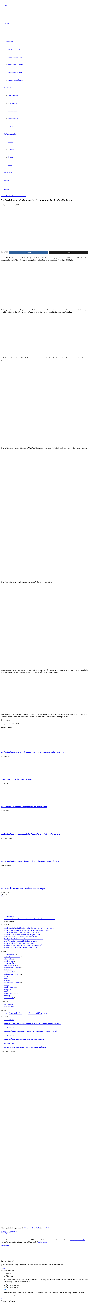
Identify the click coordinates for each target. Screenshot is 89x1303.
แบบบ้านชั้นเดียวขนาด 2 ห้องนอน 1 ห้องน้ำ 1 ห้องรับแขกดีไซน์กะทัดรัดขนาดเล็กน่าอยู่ (30, 919)
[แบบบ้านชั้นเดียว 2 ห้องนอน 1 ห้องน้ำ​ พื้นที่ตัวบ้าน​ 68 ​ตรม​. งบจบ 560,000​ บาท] (18, 1206)
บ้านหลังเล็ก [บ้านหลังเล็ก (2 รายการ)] (15, 1013)
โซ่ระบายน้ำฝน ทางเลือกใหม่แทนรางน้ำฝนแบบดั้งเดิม (20, 937)
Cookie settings (42, 1242)
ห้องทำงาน (7, 989)
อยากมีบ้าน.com (9, 1006)
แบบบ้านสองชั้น (12, 103)
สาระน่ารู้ (7, 995)
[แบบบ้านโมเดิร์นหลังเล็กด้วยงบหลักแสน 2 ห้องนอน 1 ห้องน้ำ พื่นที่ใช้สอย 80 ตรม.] (18, 1129)
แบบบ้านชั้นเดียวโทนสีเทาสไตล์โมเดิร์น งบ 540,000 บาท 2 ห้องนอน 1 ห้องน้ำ (27, 930)
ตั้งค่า (2, 1245)
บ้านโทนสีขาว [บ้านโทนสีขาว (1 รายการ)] (25, 1013)
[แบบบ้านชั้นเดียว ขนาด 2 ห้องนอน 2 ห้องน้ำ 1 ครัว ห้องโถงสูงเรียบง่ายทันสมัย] (18, 1071)
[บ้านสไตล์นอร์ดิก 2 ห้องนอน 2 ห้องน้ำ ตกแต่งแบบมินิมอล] (18, 1090)
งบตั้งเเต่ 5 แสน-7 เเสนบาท (15, 72)
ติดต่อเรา (6, 180)
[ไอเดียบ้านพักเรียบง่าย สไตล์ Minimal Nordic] (18, 776)
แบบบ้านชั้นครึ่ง (5, 196)
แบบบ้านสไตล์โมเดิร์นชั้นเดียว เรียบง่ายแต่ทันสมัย (19, 943)
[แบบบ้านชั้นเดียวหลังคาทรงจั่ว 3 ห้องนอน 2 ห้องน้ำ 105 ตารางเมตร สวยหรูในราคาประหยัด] (18, 748)
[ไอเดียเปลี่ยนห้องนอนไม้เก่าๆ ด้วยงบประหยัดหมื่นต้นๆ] (18, 1187)
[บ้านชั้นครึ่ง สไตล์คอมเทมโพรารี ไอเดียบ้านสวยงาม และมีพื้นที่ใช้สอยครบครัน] (18, 1226)
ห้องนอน (10, 142)
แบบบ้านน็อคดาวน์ (13, 118)
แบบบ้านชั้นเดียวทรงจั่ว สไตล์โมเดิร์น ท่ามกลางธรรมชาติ (21, 932)
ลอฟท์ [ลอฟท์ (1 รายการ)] (43, 1013)
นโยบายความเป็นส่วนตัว (77, 1240)
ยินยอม (6, 1245)
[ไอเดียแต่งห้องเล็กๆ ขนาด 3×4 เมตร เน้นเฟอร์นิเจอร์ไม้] (18, 1148)
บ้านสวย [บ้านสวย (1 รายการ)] (2, 1013)
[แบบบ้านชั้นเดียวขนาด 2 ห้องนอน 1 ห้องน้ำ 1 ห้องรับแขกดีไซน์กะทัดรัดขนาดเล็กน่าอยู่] (26, 916)
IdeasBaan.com (8, 1004)
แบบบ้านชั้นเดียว (13, 95)
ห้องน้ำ (10, 165)
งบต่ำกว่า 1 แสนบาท (14, 49)
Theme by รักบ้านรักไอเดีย (32, 1228)
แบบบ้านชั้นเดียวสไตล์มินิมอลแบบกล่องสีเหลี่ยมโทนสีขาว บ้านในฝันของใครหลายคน (30, 834)
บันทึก (2, 1298)
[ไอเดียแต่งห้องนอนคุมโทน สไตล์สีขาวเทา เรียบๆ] (18, 1168)
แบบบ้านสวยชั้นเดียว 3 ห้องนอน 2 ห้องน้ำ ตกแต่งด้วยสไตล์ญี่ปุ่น (23, 889)
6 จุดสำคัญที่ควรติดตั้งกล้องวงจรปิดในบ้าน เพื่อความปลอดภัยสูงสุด (24, 939)
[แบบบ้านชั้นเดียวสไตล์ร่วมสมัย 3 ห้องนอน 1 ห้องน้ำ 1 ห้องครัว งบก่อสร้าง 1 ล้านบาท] (18, 857)
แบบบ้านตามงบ (8, 41)
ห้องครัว (10, 157)
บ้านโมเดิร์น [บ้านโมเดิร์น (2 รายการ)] (35, 1013)
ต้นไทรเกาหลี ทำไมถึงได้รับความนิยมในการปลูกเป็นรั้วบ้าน (22, 934)
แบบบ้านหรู (11, 126)
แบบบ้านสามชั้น (12, 111)
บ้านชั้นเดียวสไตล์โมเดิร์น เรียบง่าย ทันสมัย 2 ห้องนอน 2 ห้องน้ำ (23, 945)
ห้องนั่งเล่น (11, 149)
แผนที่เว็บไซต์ (45, 1228)
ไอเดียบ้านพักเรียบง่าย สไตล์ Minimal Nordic (16, 779)
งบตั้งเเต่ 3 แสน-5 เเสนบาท (15, 64)
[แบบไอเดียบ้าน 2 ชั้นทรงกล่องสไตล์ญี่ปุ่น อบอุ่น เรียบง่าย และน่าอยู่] (18, 803)
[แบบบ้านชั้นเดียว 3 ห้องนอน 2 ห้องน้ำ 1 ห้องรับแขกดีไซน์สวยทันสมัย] (18, 1110)
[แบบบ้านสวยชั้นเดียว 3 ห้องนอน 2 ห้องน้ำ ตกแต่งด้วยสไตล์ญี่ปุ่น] (18, 885)
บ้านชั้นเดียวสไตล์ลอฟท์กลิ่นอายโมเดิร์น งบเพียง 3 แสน (20, 947)
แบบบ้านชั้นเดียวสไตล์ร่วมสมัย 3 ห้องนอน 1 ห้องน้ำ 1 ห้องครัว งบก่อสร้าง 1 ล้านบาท (30, 861)
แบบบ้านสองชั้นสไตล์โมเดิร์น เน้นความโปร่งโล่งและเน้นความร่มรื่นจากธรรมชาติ (29, 928)
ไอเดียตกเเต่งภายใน (10, 134)
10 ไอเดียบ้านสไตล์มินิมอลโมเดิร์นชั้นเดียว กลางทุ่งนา (20, 941)
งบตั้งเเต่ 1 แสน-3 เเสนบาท (15, 57)
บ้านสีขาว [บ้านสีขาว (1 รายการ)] (6, 1013)
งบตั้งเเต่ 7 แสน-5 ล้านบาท (15, 80)
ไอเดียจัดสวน (8, 172)
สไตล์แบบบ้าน (8, 88)
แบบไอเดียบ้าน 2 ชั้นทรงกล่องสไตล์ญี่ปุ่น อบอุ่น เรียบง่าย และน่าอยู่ (24, 807)
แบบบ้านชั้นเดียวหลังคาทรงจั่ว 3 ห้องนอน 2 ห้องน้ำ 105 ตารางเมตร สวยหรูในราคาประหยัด (32, 752)
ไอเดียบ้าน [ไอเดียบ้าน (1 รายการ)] (47, 1013)
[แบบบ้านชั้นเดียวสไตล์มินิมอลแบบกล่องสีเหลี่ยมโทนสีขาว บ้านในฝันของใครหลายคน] (18, 830)
